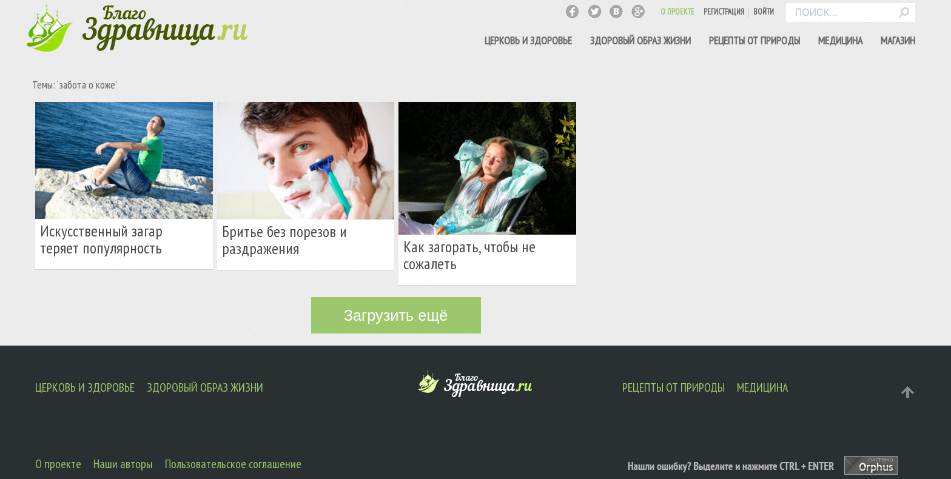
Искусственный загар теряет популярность (101, 239)
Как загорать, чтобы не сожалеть (469, 254)
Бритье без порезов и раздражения (284, 239)
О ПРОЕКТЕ (677, 12)
